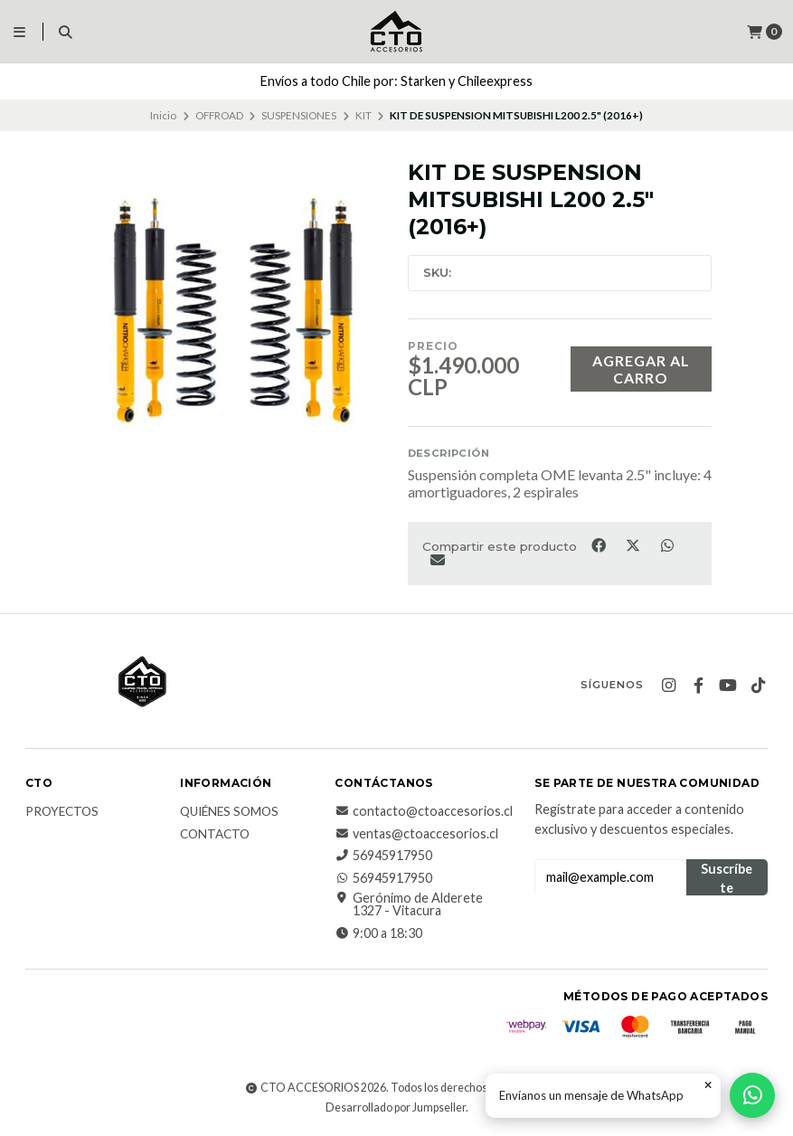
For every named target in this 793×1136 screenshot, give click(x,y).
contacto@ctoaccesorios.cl (424, 811)
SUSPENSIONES (298, 115)
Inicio (163, 115)
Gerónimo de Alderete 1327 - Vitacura (409, 905)
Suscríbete (726, 878)
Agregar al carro (641, 369)
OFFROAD (219, 115)
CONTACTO (215, 834)
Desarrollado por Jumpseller (396, 1107)
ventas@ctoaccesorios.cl (416, 834)
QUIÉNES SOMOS (229, 812)
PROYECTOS (62, 812)
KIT (363, 115)
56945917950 (383, 855)
